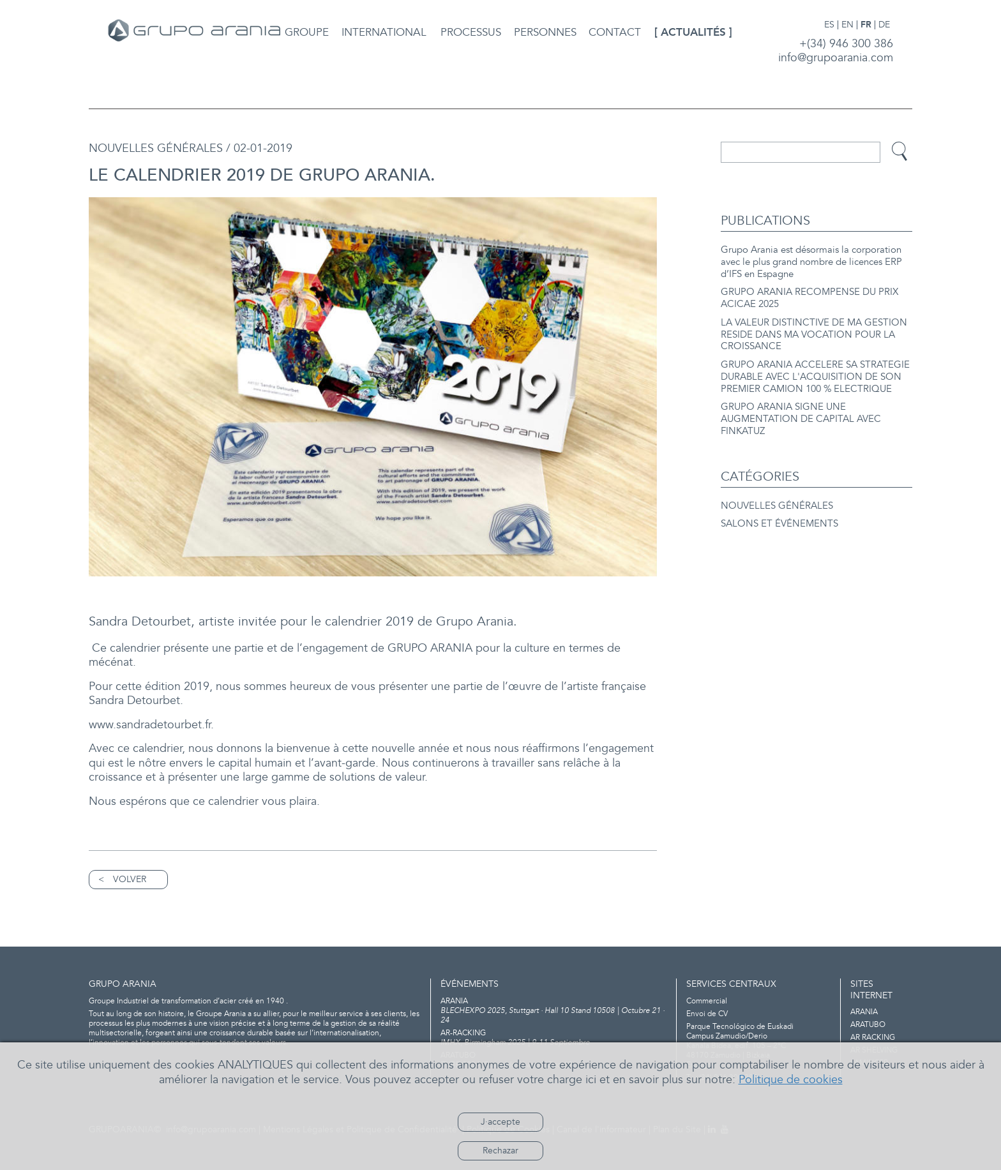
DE (884, 24)
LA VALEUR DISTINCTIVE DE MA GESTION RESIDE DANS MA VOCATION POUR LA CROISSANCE (814, 335)
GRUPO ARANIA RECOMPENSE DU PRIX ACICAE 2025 (809, 298)
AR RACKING (872, 1037)
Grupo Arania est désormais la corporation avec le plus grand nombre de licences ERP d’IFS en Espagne (811, 262)
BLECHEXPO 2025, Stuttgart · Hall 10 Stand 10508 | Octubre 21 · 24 (553, 1010)
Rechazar (500, 1150)
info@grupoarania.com (835, 57)
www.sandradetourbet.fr (150, 724)
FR (866, 24)
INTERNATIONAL (384, 32)
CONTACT (615, 32)
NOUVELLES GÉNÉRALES (777, 506)
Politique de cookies (791, 1079)
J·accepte (500, 1121)
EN (847, 24)
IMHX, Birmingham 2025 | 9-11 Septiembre (553, 1037)
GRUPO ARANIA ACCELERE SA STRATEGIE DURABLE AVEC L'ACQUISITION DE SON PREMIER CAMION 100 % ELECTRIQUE (815, 377)
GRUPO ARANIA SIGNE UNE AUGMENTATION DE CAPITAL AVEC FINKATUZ (801, 419)
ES (829, 24)
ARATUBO (867, 1025)
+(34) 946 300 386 (846, 43)
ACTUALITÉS (693, 32)
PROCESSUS (470, 32)
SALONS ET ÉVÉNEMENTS (779, 524)
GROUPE (307, 32)
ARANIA (864, 1012)
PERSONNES (545, 32)
